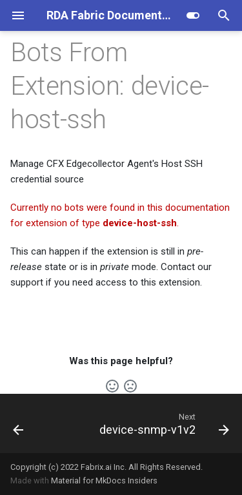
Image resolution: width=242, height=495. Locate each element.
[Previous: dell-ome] (18, 423)
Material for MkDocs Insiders (104, 480)
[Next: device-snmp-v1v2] (162, 423)
